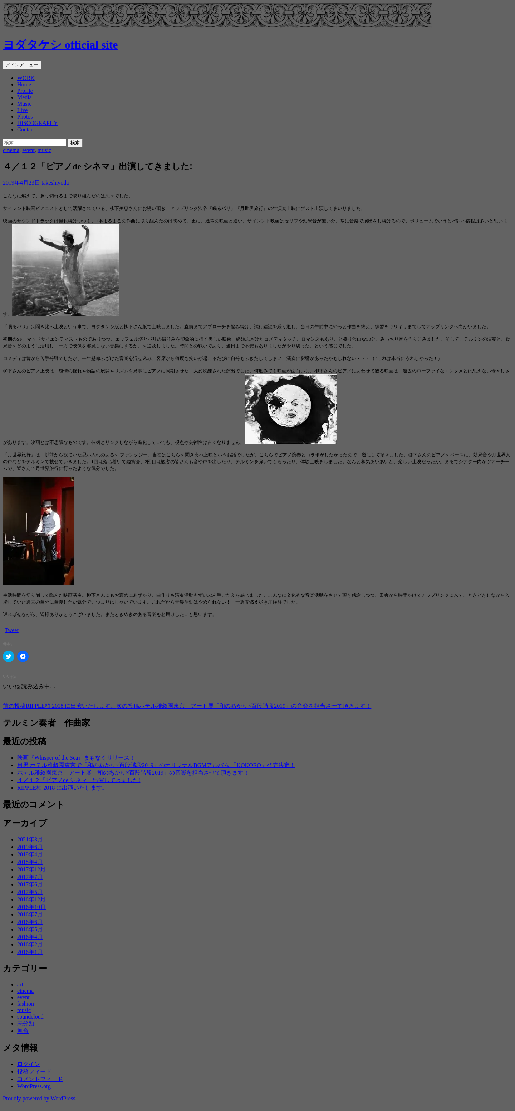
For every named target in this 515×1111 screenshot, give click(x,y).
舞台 (23, 1031)
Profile (25, 91)
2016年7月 (30, 914)
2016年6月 (30, 922)
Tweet (12, 630)
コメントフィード (40, 1079)
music (44, 150)
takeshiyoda (55, 183)
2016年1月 (30, 952)
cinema (11, 150)
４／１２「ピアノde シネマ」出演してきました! (78, 780)
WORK (26, 78)
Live (22, 110)
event (28, 150)
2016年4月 (30, 937)
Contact (26, 129)
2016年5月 (30, 929)
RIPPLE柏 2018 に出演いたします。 (59, 706)
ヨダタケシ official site (60, 44)
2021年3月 (30, 839)
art (20, 984)
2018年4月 (30, 862)
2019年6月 (30, 847)
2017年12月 (31, 869)
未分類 (25, 1023)
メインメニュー (22, 64)
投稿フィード (34, 1072)
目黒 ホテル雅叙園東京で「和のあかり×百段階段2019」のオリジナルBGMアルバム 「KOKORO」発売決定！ (156, 765)
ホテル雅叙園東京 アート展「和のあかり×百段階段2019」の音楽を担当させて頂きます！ (243, 706)
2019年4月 (30, 854)
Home (24, 84)
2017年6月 (30, 884)
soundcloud (30, 1017)
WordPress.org (34, 1086)
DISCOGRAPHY (37, 123)
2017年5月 (30, 892)
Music (24, 104)
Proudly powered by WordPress (39, 1098)
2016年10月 (31, 907)
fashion (25, 1004)
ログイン (28, 1064)
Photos (25, 117)
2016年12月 (31, 899)
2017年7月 (30, 877)
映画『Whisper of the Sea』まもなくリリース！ (76, 758)
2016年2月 (30, 944)
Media (24, 97)
